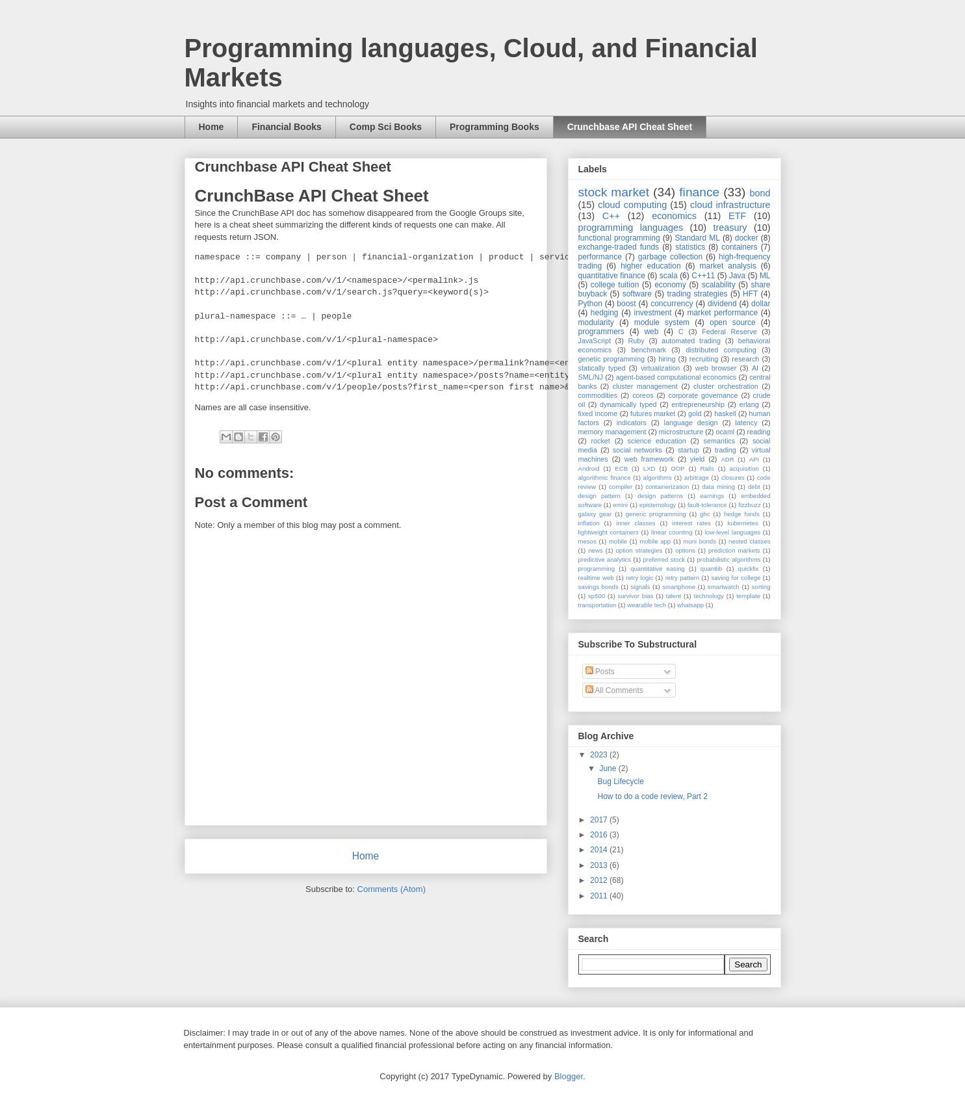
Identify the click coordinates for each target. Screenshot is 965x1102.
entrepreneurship (698, 404)
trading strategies (697, 293)
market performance (722, 312)
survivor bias (635, 595)
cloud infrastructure (730, 205)
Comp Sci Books (386, 127)
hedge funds (742, 514)
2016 (600, 834)
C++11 (703, 275)
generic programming (656, 514)
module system (661, 322)
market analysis (728, 265)
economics (674, 216)
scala (669, 275)
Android (589, 468)
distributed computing (721, 350)
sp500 (596, 595)
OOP (677, 468)
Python (590, 303)
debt (754, 486)
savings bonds (598, 586)
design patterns (660, 495)
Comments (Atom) (391, 889)
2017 (600, 819)
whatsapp (690, 605)
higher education (651, 265)
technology (709, 595)
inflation (589, 523)
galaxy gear (595, 514)
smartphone (678, 586)
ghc (705, 514)
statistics (690, 247)
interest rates (691, 523)
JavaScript (594, 341)
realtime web (596, 577)
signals (640, 586)
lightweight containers (608, 532)
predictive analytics (605, 559)
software (637, 293)
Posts (600, 671)
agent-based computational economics (676, 377)
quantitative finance (612, 275)
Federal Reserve (729, 331)
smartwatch (724, 586)
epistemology (657, 504)
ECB (621, 468)
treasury (730, 227)
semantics (720, 441)
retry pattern (682, 577)
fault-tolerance (707, 504)
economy (670, 284)
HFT (750, 293)
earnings (712, 495)
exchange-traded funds (619, 247)
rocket (600, 441)
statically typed (602, 368)
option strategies (639, 550)
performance (600, 256)
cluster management (645, 386)
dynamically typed (628, 404)
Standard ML (697, 238)
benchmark (649, 350)
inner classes (635, 523)
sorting (761, 586)
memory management (612, 432)
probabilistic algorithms (728, 559)
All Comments (614, 690)
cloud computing (632, 205)
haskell (725, 413)
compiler (620, 486)
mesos (587, 541)
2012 (600, 880)
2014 (600, 849)
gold (694, 413)
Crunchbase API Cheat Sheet (629, 127)
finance (699, 192)
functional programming (619, 238)
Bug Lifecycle (620, 781)
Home (211, 127)
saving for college (735, 577)
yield (697, 459)
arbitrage (696, 477)
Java (737, 275)
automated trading (691, 341)
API (754, 459)
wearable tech (646, 605)
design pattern (599, 495)
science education (657, 441)
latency (746, 422)
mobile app (655, 541)
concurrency (671, 303)
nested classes (749, 541)
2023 (600, 754)
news (595, 550)
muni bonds (699, 541)
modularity (596, 322)
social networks (637, 450)
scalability (719, 284)
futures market (652, 413)
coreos (642, 395)
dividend (722, 303)
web (651, 331)
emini (620, 504)
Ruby (636, 341)
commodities (598, 395)
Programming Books (494, 127)
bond (759, 193)
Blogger (568, 1076)
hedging (605, 312)
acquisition (743, 468)
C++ (611, 216)
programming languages (631, 227)
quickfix (748, 568)
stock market (614, 192)
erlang (749, 404)
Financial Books (286, 127)
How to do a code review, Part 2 (652, 796)
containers (739, 247)
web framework (649, 459)
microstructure (681, 432)
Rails (707, 468)
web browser (715, 368)
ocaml (724, 432)
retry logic (639, 577)
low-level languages (732, 532)
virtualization (660, 368)
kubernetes (742, 523)
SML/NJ (590, 377)
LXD (649, 468)
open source (733, 322)
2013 (600, 865)
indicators (632, 422)
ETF (737, 216)
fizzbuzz (749, 504)
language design (691, 422)
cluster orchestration (725, 386)
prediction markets (734, 550)
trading (725, 450)
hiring (666, 359)
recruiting (703, 359)
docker (746, 238)
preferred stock (664, 559)
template (748, 595)
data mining (718, 486)
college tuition (615, 284)
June (608, 768)
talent (673, 595)
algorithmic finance (604, 477)
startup (688, 450)
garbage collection (670, 256)
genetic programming (611, 359)
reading (759, 432)
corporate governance (703, 395)
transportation (597, 605)
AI (755, 368)
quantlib (712, 568)
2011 (600, 895)
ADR (727, 459)
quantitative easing (657, 568)
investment (652, 312)
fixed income (598, 413)
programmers (601, 331)
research (745, 359)
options (685, 550)
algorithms (657, 477)
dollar (760, 303)
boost (626, 303)
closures (733, 477)
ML (765, 275)
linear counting (671, 532)
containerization (667, 486)
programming (596, 568)
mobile (618, 541)
